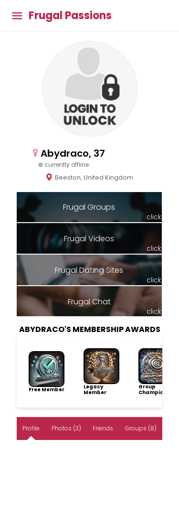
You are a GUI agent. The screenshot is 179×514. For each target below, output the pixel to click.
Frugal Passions (70, 15)
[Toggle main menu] (17, 15)
